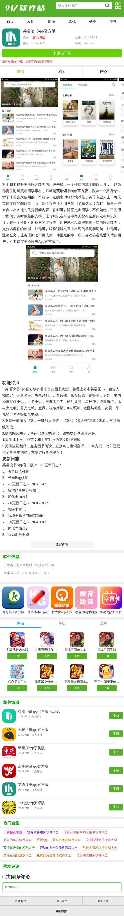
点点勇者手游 (17, 681)
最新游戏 (20, 901)
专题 (113, 22)
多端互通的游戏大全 (17, 855)
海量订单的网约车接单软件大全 (86, 832)
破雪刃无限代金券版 (47, 650)
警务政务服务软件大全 (43, 832)
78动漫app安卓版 (31, 803)
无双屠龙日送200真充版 (76, 681)
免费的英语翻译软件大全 (54, 855)
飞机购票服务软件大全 (92, 855)
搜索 (108, 5)
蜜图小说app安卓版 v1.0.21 (39, 711)
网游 (51, 22)
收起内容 (62, 544)
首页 (10, 22)
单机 (72, 22)
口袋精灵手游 (12, 832)
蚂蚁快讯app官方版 (33, 730)
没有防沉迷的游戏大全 (101, 840)
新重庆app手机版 (31, 748)
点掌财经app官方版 (33, 766)
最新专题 (103, 901)
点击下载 (64, 53)
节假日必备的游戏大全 (19, 847)
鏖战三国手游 (106, 650)
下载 (17, 656)
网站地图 (62, 911)
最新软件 (61, 901)
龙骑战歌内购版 (17, 650)
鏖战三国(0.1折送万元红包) (76, 650)
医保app (42, 840)
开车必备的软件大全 (66, 840)
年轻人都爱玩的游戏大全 (100, 847)
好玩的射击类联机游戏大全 (59, 847)
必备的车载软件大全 (17, 840)
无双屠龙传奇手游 (47, 681)
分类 (92, 22)
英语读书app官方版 (33, 784)
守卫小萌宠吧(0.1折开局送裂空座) (106, 681)
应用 (30, 22)
